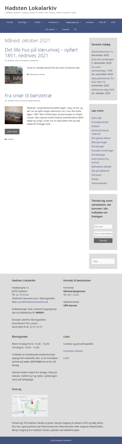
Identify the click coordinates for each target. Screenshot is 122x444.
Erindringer (98, 146)
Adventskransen (100, 51)
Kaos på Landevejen (103, 59)
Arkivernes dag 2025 (103, 89)
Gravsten (90, 22)
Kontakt (66, 29)
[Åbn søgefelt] (75, 29)
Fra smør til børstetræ (28, 95)
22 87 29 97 (35, 326)
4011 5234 (73, 294)
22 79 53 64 (22, 294)
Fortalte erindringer (103, 150)
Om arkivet (52, 29)
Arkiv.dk (102, 22)
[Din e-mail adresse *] (103, 233)
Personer (97, 175)
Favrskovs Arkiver (73, 351)
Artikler (40, 22)
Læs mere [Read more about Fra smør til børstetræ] (12, 131)
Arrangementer (100, 122)
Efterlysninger (99, 142)
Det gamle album (101, 138)
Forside (10, 22)
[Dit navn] (103, 226)
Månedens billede (37, 74)
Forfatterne (56, 22)
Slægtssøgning (75, 22)
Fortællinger (98, 154)
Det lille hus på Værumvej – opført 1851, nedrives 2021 (41, 52)
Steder (95, 179)
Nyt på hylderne (100, 170)
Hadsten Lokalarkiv (31, 8)
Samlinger (25, 22)
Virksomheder (99, 183)
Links (113, 22)
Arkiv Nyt (97, 117)
